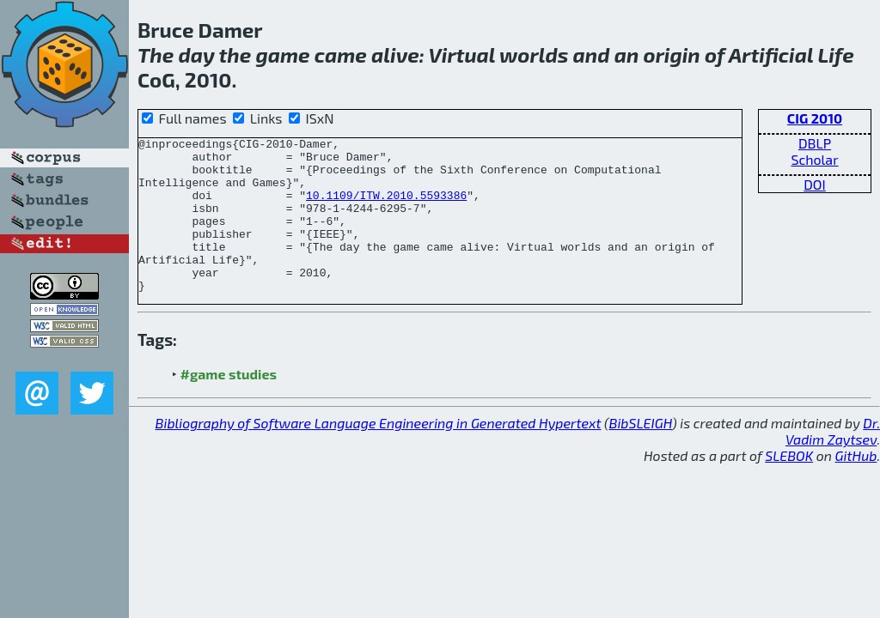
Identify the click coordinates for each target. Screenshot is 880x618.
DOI (815, 184)
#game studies (228, 405)
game (282, 54)
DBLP (814, 143)
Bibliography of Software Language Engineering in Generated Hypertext (379, 453)
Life (835, 54)
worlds (533, 54)
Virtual (462, 54)
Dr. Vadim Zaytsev (832, 461)
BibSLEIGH (640, 453)
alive (395, 54)
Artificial (771, 54)
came (341, 54)
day (196, 54)
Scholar (814, 159)
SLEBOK (789, 486)
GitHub (856, 486)
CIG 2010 (814, 118)
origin (671, 54)
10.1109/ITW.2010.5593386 (386, 207)
